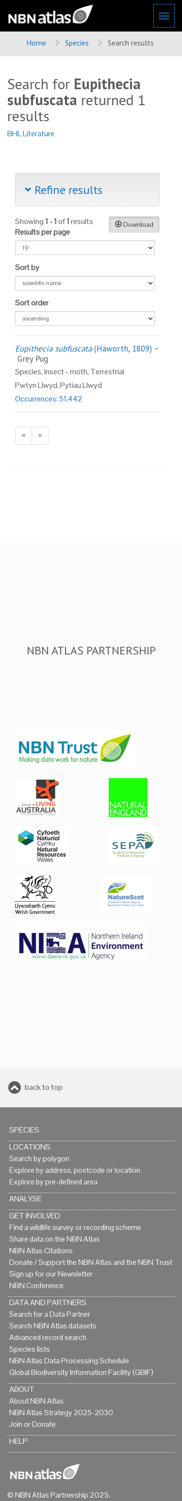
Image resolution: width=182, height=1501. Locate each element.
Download (134, 224)
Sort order (32, 303)
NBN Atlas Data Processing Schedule (69, 1361)
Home (36, 43)
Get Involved (34, 1216)
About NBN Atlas (36, 1401)
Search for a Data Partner (49, 1314)
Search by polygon (39, 1158)
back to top (44, 1087)
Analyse (25, 1199)
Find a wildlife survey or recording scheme (75, 1227)
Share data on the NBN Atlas (54, 1239)
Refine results (63, 190)
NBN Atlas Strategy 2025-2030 (61, 1412)
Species (77, 43)
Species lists (29, 1349)
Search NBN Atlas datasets (53, 1326)
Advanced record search (47, 1337)
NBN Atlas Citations (41, 1251)
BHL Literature (30, 133)
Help (18, 1441)
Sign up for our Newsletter (51, 1274)
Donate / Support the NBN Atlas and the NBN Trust (90, 1262)
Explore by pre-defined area (53, 1182)
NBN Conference (36, 1285)
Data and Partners (47, 1302)
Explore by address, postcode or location (74, 1170)
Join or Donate (32, 1424)
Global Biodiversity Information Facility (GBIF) (81, 1372)
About (21, 1389)
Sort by (27, 267)
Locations (29, 1147)
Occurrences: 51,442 (49, 399)
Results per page (42, 232)
